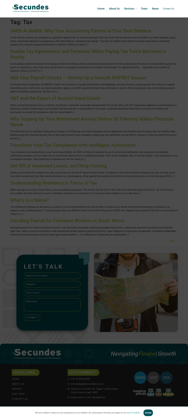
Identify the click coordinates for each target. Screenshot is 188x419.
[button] (129, 8)
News (154, 8)
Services (129, 8)
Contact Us (167, 8)
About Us (113, 8)
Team (143, 8)
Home (99, 8)
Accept (148, 413)
